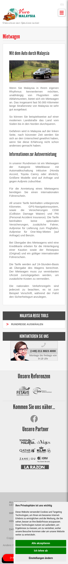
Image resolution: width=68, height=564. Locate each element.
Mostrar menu (61, 13)
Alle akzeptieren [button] (41, 543)
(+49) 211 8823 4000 (43, 350)
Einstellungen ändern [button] (41, 558)
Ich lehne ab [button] (41, 550)
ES (62, 4)
